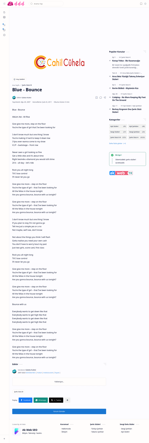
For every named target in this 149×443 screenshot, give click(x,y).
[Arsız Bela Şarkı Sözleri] (131, 73)
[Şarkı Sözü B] (18, 391)
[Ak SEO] (4, 17)
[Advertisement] (79, 28)
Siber (30, 373)
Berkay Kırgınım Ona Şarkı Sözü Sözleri (126, 110)
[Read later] (96, 97)
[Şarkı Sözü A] (137, 137)
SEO (27, 373)
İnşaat (57, 373)
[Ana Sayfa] (4, 12)
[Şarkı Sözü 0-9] (118, 137)
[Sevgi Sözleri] (118, 132)
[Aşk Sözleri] (127, 106)
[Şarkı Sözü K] (125, 57)
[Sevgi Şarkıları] (137, 132)
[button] (4, 4)
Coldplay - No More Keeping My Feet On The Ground (129, 98)
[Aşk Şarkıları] (137, 106)
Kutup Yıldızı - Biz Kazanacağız (126, 60)
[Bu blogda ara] (46, 3)
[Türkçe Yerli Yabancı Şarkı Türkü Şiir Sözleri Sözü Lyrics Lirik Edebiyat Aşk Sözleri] (16, 3)
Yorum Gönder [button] (59, 411)
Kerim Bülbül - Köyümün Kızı (125, 88)
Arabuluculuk (48, 373)
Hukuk (39, 373)
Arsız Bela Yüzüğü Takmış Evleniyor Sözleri (128, 77)
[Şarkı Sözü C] (127, 94)
